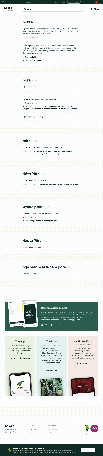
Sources (34, 433)
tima (43, 106)
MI (100, 2)
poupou (31, 154)
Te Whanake (27, 2)
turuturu (62, 154)
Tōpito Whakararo (41, 184)
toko (49, 151)
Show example (30, 38)
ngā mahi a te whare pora (42, 221)
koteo (36, 151)
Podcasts (55, 2)
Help (50, 433)
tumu (25, 154)
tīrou (40, 154)
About (33, 429)
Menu (6, 2)
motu (47, 106)
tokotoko (43, 151)
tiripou (54, 151)
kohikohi (35, 57)
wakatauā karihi (50, 109)
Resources (52, 429)
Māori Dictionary (74, 2)
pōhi (56, 154)
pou (36, 154)
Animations (45, 2)
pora (55, 221)
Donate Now (88, 450)
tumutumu (69, 151)
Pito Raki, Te (54, 184)
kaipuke (53, 106)
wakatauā (39, 109)
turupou (61, 151)
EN (97, 2)
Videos (63, 2)
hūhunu (37, 106)
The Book (52, 426)
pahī (64, 106)
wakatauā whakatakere (67, 109)
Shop (36, 2)
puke (60, 106)
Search (34, 426)
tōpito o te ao (48, 154)
